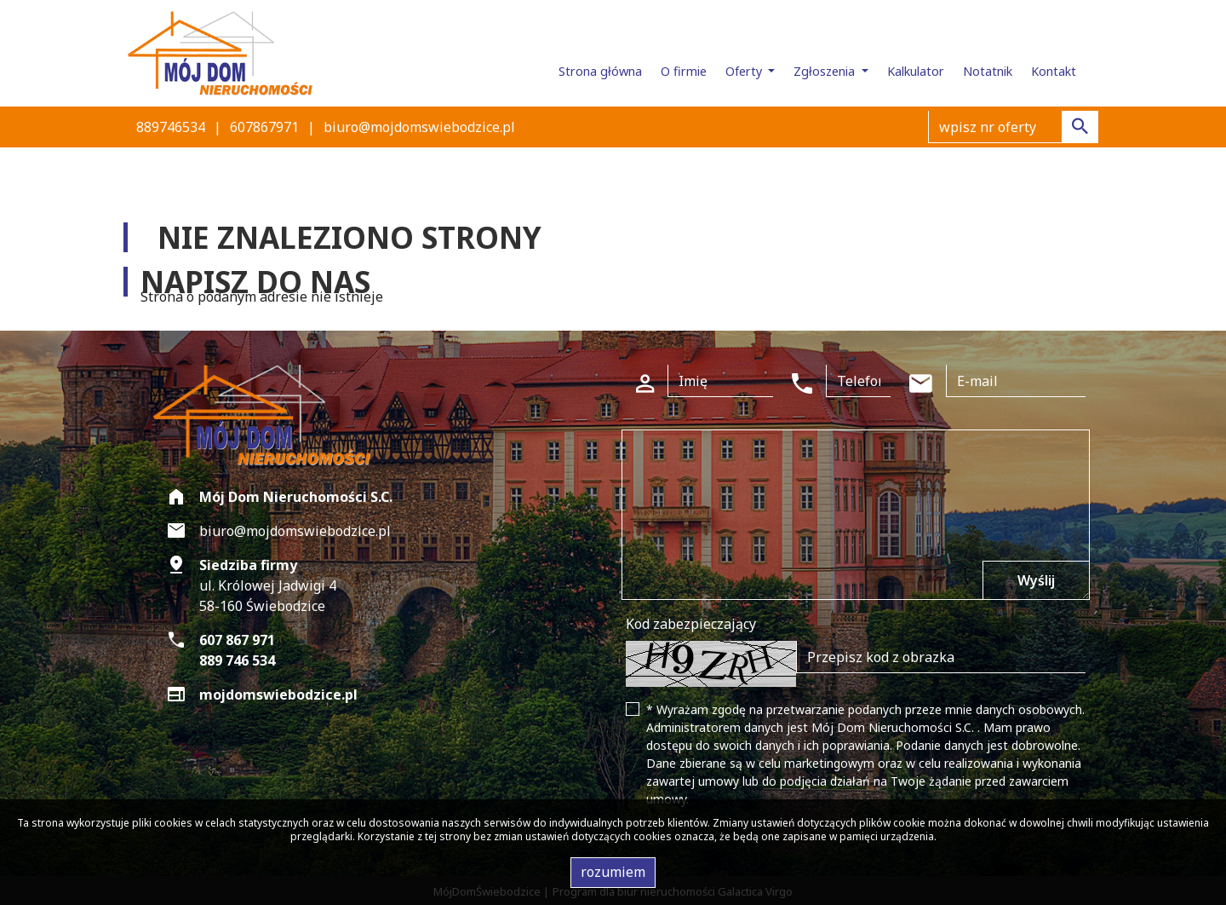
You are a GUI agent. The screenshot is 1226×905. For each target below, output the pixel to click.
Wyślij (1036, 580)
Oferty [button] (745, 71)
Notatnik (987, 71)
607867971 (264, 127)
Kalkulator (915, 71)
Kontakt (1053, 71)
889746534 (170, 127)
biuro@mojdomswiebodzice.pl (419, 127)
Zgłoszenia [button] (825, 71)
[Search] (1013, 127)
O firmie (684, 71)
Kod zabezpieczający (691, 623)
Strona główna (600, 71)
